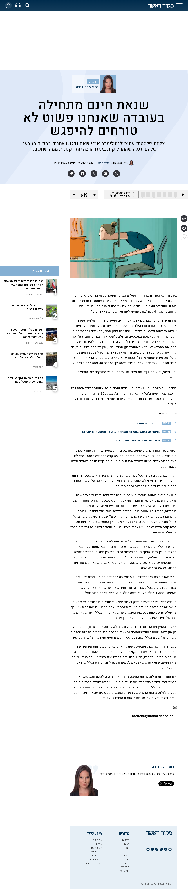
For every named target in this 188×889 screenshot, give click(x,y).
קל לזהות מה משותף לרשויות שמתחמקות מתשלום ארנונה (25, 380)
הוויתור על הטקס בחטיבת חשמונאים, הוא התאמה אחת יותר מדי (120, 432)
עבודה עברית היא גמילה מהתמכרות (138, 440)
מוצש (126, 855)
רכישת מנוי (96, 848)
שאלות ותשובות (93, 863)
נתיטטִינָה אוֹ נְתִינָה (149, 423)
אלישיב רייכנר (36, 318)
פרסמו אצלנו (95, 852)
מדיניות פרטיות (94, 855)
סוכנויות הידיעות (34, 294)
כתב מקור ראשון (34, 343)
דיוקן (126, 852)
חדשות (125, 840)
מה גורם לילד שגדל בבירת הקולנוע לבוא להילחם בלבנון (25, 356)
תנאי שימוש (95, 859)
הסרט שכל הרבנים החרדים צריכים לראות (27, 307)
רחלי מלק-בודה (87, 87)
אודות (99, 844)
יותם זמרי (38, 367)
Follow (166, 783)
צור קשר (97, 840)
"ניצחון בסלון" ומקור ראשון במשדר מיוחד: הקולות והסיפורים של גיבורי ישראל (23, 333)
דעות (92, 81)
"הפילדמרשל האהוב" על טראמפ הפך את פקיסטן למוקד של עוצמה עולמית (23, 285)
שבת (126, 859)
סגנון (126, 863)
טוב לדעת (124, 871)
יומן (127, 848)
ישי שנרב (38, 391)
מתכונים (125, 867)
